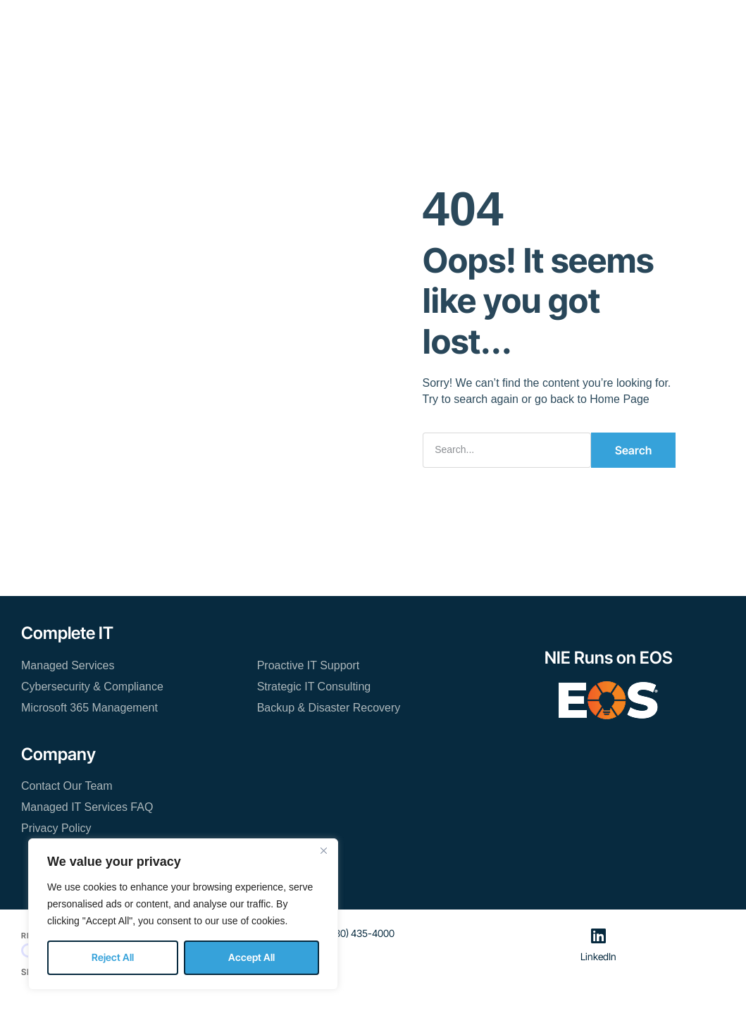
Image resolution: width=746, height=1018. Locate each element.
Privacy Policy (56, 828)
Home (178, 20)
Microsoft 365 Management (89, 708)
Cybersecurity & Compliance (92, 687)
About (433, 20)
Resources (368, 20)
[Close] (323, 850)
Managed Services (68, 665)
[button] (667, 27)
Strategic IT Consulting (314, 687)
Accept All (251, 957)
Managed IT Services (268, 20)
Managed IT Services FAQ (87, 807)
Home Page (619, 399)
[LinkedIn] (598, 935)
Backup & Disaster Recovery (329, 708)
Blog (481, 20)
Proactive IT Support (308, 665)
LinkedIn (598, 956)
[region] (183, 914)
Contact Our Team (336, 62)
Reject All (113, 957)
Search (633, 450)
